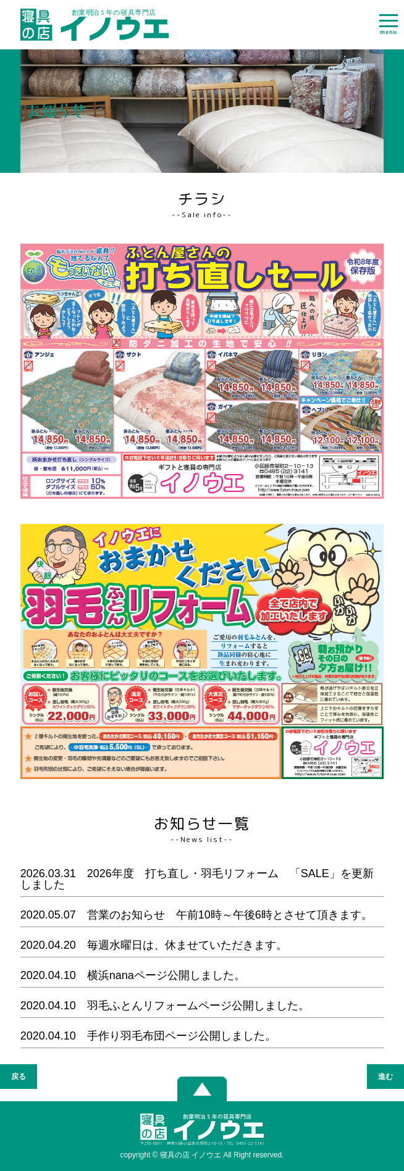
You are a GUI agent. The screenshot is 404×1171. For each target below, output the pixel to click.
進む (385, 1076)
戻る (18, 1076)
